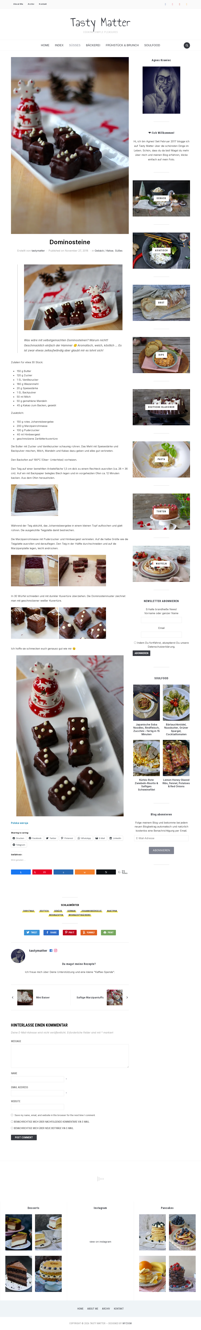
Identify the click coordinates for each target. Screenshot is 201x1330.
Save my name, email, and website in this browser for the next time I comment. (55, 1115)
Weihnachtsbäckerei (80, 915)
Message (16, 1041)
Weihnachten (56, 915)
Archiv (31, 4)
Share (53, 932)
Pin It (71, 932)
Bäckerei (93, 45)
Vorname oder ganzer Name (161, 613)
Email (161, 628)
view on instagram (100, 1241)
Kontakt (43, 4)
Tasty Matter (100, 22)
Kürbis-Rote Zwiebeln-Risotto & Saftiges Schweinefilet (146, 784)
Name (14, 1073)
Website (15, 1101)
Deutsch (44, 911)
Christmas (28, 911)
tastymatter (38, 250)
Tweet (34, 932)
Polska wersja (19, 823)
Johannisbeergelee (91, 911)
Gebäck (58, 911)
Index (59, 45)
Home (45, 45)
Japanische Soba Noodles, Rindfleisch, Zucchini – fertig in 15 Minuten (146, 729)
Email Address (19, 1087)
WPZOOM (127, 1323)
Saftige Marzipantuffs (90, 997)
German (71, 911)
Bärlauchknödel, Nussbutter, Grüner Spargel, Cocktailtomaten (176, 729)
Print (111, 932)
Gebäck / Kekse (104, 250)
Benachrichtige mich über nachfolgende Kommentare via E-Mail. (52, 1121)
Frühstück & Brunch (122, 45)
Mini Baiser (43, 997)
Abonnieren (161, 850)
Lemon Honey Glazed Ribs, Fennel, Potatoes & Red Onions (176, 783)
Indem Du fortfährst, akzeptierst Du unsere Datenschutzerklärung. (161, 644)
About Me (18, 4)
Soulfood (152, 45)
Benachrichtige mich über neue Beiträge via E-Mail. (44, 1128)
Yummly (91, 932)
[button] (70, 145)
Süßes (74, 45)
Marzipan (112, 911)
